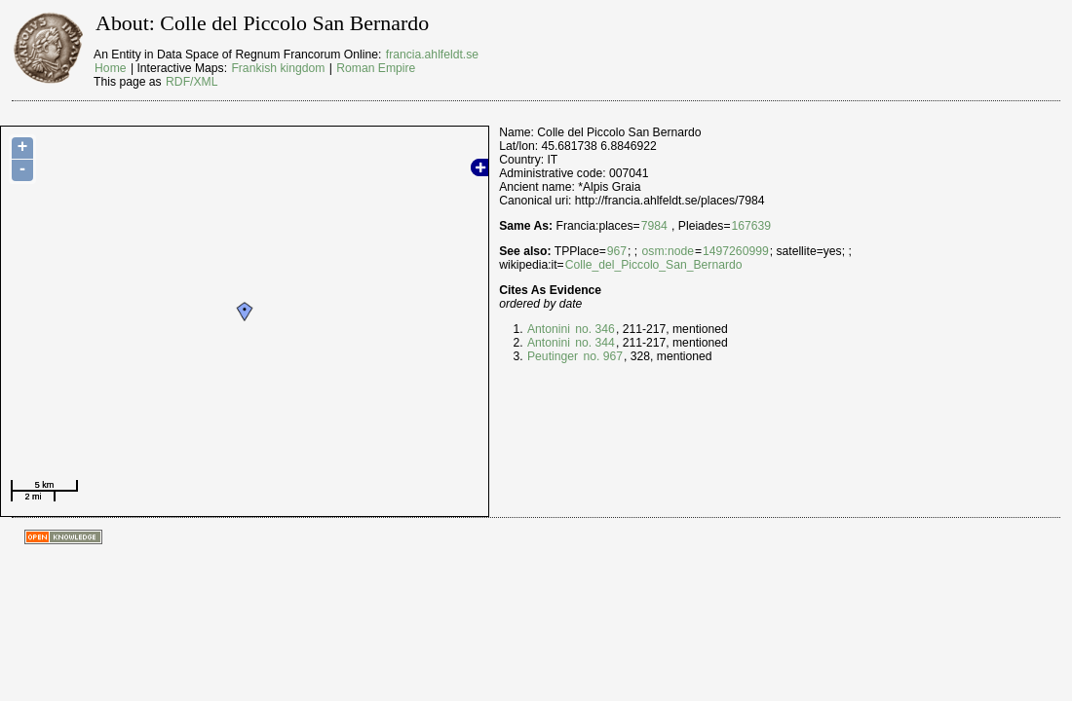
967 (617, 251)
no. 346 (593, 329)
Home (110, 68)
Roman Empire (375, 68)
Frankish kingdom (278, 68)
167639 (752, 226)
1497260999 (736, 251)
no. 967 (601, 356)
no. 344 (593, 343)
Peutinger (552, 356)
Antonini (548, 329)
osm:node (668, 251)
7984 (654, 226)
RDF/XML (191, 82)
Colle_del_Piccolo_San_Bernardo (654, 265)
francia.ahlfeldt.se (432, 54)
